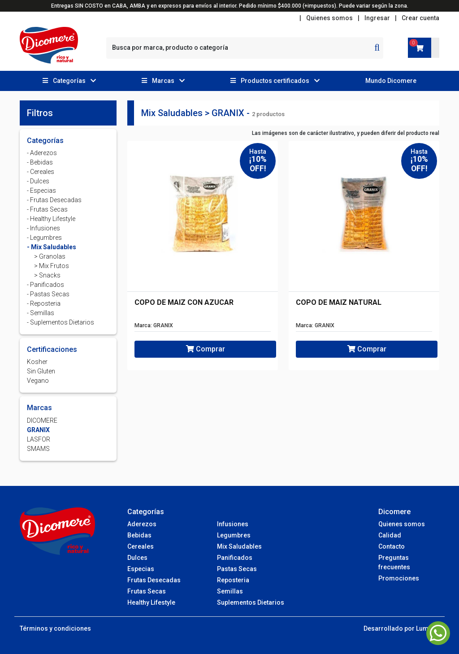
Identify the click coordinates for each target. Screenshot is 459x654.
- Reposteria (44, 303)
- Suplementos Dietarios (60, 322)
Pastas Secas (237, 568)
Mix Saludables (239, 546)
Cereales (140, 546)
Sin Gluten (41, 371)
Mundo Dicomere (390, 80)
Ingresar (377, 18)
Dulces (137, 557)
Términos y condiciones (55, 628)
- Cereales (40, 171)
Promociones (398, 578)
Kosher (37, 361)
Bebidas (139, 535)
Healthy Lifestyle (151, 602)
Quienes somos (329, 18)
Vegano (38, 380)
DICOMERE (42, 420)
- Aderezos (42, 152)
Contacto (391, 546)
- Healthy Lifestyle (51, 218)
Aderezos (141, 524)
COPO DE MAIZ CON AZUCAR (184, 302)
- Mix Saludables (51, 247)
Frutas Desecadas (154, 580)
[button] (69, 81)
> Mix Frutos (51, 265)
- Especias (41, 190)
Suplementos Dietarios (250, 602)
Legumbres (234, 535)
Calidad (389, 535)
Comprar (205, 349)
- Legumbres (44, 237)
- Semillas (40, 312)
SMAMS (38, 448)
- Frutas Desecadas (54, 200)
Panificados (234, 557)
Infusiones (232, 524)
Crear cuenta (420, 18)
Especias (140, 568)
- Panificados (45, 284)
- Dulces (38, 181)
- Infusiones (43, 228)
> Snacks (47, 275)
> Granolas (49, 256)
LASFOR (38, 439)
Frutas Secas (146, 591)
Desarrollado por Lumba (400, 628)
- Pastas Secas (48, 294)
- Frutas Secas (47, 209)
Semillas (230, 591)
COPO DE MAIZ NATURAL (338, 302)
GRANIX (38, 429)
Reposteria (233, 580)
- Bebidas (40, 162)
